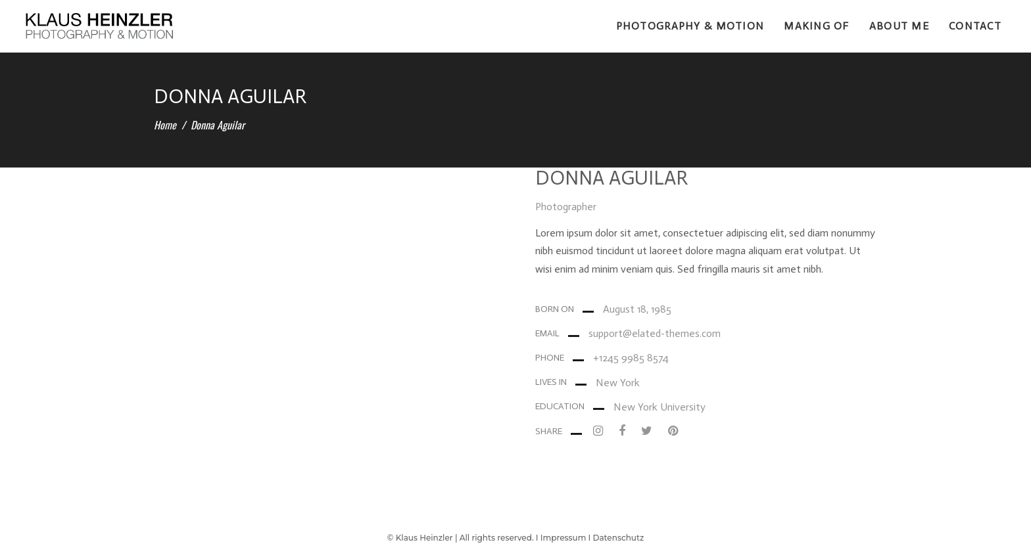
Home (165, 125)
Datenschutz (618, 538)
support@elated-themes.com (654, 333)
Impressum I (566, 538)
